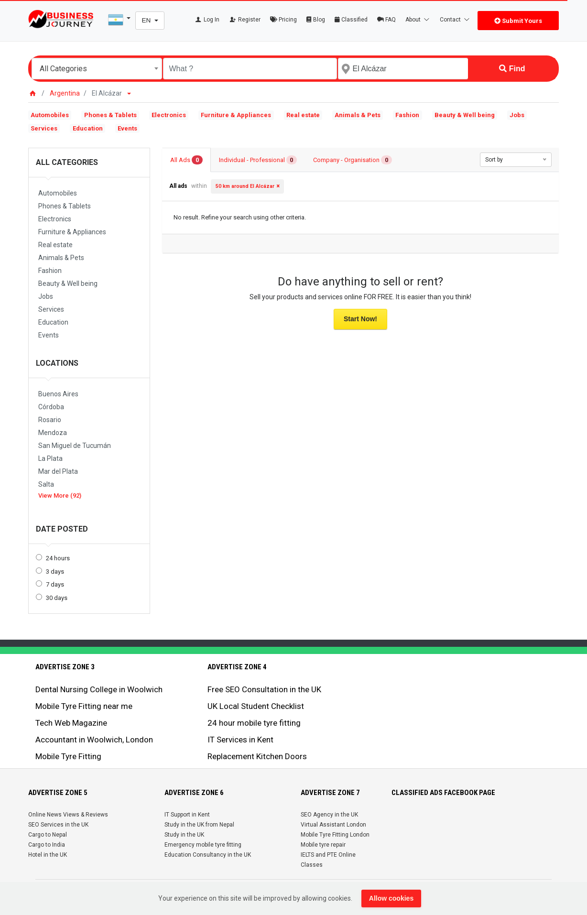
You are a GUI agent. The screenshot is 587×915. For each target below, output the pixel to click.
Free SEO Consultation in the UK (264, 689)
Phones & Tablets (110, 115)
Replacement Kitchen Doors (257, 756)
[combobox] (97, 68)
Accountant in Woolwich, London (94, 739)
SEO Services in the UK (58, 824)
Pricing (283, 19)
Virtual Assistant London (333, 824)
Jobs (517, 115)
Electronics (169, 115)
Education (88, 128)
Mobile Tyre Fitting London (335, 834)
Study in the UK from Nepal (199, 824)
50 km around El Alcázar (245, 186)
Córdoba (51, 407)
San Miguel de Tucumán (74, 445)
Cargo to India (46, 844)
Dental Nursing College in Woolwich (99, 689)
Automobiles (50, 115)
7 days (55, 584)
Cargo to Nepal (47, 834)
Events (127, 128)
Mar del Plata (58, 471)
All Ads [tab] (186, 160)
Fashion (407, 115)
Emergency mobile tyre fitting (202, 844)
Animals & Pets (357, 115)
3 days (55, 571)
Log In (206, 19)
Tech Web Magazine (71, 723)
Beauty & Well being (465, 115)
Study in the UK (184, 834)
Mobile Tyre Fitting (68, 756)
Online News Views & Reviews (68, 814)
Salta (46, 484)
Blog (315, 19)
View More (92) (59, 495)
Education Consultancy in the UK (207, 854)
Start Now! (360, 319)
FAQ (386, 19)
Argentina (65, 93)
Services (44, 128)
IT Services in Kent (240, 739)
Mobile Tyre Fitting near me (83, 706)
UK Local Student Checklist (255, 706)
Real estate (303, 115)
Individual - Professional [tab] (258, 160)
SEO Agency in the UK (329, 814)
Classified (351, 19)
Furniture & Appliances (236, 115)
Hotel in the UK (47, 854)
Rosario (49, 420)
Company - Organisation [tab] (352, 160)
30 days (56, 597)
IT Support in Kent (187, 814)
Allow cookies (391, 898)
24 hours (58, 558)
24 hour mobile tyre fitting (254, 723)
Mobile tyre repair (323, 844)
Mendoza (52, 432)
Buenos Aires (58, 394)
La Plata (50, 458)
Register (245, 19)
